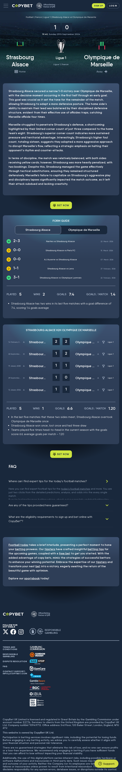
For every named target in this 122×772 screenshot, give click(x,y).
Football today (18, 532)
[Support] (106, 764)
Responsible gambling (10, 643)
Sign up (98, 5)
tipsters (50, 536)
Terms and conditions (10, 636)
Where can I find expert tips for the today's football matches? (48, 481)
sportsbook (32, 566)
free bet (64, 541)
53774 (26, 709)
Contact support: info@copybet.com (15, 660)
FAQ (5, 654)
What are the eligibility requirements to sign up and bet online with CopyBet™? (50, 506)
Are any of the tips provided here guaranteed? (38, 492)
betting (20, 536)
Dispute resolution (15, 649)
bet (37, 553)
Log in (113, 5)
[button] (6, 5)
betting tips (96, 536)
